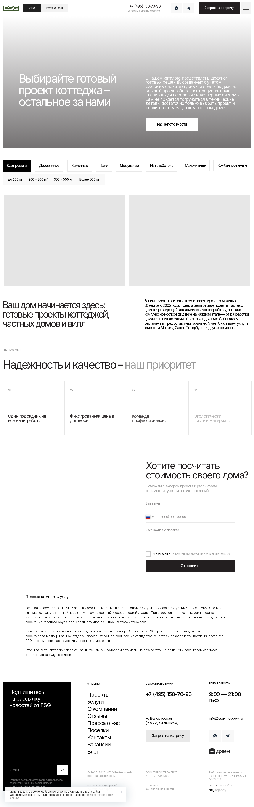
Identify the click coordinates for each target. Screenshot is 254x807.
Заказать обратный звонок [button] (144, 10)
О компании (102, 709)
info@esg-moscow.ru (226, 718)
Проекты (98, 694)
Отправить (190, 565)
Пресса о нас (103, 723)
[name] (191, 503)
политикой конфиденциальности (27, 786)
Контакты (99, 737)
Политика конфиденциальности (160, 787)
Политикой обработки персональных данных (200, 554)
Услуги (95, 701)
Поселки (98, 730)
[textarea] (191, 537)
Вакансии (99, 744)
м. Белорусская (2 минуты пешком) (162, 720)
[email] (31, 770)
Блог (93, 751)
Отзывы (97, 716)
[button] (246, 7)
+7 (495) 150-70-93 (145, 6)
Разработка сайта (220, 785)
